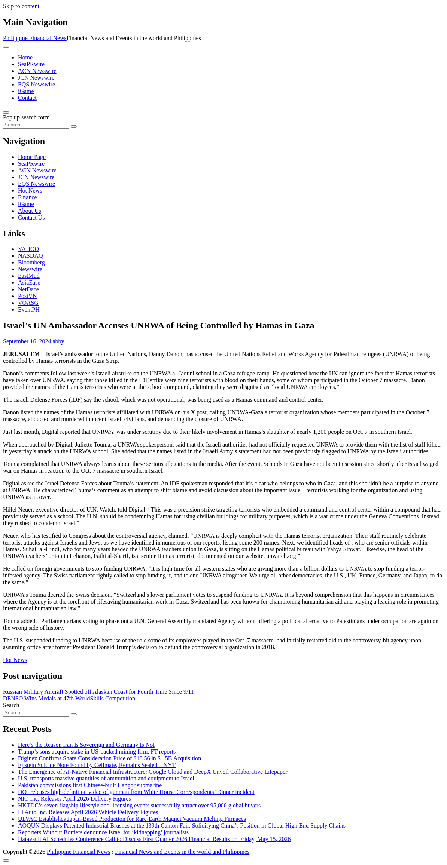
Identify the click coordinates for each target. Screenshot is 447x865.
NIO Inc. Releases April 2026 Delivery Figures (74, 798)
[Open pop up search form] (6, 112)
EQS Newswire (36, 84)
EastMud (29, 276)
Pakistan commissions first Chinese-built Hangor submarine (90, 785)
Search (11, 705)
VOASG (28, 303)
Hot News (30, 190)
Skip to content (21, 6)
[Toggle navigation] (6, 47)
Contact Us (31, 217)
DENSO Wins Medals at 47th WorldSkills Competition (69, 698)
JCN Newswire (36, 77)
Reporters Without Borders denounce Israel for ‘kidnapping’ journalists (103, 832)
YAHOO (28, 249)
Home (25, 57)
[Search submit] (74, 126)
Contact (27, 98)
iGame (26, 91)
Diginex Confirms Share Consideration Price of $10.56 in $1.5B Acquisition (109, 758)
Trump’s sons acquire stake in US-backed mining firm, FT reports (97, 751)
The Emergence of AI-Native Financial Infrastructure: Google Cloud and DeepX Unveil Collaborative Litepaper (152, 772)
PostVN (27, 296)
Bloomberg (31, 262)
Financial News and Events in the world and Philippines (182, 852)
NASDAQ (30, 255)
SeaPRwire (31, 64)
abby (58, 341)
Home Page (32, 157)
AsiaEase (29, 282)
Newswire (30, 269)
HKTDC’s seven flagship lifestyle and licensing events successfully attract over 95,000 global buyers (139, 805)
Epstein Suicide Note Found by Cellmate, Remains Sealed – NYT (97, 765)
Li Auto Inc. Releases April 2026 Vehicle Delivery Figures (88, 812)
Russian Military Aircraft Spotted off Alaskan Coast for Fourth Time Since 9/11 (98, 691)
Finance (27, 197)
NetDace (28, 289)
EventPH (29, 309)
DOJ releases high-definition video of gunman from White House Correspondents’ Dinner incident (136, 792)
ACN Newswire (37, 71)
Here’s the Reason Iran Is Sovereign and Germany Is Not (86, 745)
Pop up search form (26, 117)
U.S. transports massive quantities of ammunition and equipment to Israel (106, 778)
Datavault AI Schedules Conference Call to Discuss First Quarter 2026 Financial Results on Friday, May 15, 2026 (154, 839)
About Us (29, 211)
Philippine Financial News (35, 38)
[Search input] (36, 125)
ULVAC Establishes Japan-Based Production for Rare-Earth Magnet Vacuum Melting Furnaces (132, 819)
